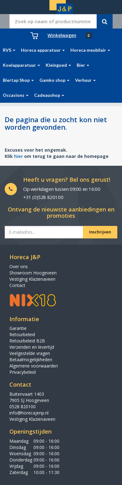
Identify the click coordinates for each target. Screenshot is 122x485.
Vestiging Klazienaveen (32, 279)
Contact (17, 285)
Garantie (18, 328)
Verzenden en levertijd (31, 347)
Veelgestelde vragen (29, 353)
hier (18, 156)
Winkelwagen (62, 35)
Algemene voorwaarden (33, 366)
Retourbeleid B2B (27, 341)
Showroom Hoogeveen (33, 273)
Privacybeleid (22, 372)
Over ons (18, 266)
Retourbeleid (22, 334)
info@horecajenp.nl (28, 413)
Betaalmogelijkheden (30, 359)
